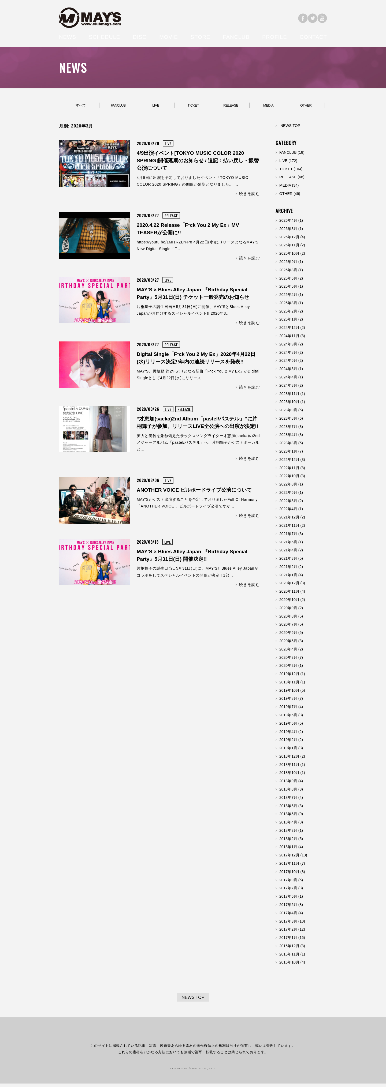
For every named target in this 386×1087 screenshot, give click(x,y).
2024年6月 (288, 364)
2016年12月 (289, 949)
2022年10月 (289, 479)
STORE (200, 37)
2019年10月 (289, 693)
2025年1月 (288, 323)
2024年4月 (288, 380)
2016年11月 (289, 957)
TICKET (193, 107)
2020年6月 (288, 636)
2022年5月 (288, 504)
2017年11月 (289, 866)
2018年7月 (288, 801)
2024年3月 (288, 388)
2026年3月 (288, 232)
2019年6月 (288, 718)
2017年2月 (288, 933)
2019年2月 (288, 743)
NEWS (67, 37)
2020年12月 (289, 586)
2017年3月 (288, 924)
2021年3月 (288, 561)
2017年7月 (288, 891)
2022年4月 (288, 512)
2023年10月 (289, 405)
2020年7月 (288, 628)
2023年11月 (289, 397)
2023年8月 (288, 421)
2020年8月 (288, 619)
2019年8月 (288, 702)
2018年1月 (288, 850)
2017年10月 (289, 875)
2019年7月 (288, 710)
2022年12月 (289, 463)
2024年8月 (288, 355)
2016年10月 (289, 966)
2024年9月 (288, 347)
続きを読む (249, 196)
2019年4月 (288, 735)
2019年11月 (289, 685)
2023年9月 (288, 413)
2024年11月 (289, 339)
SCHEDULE (104, 37)
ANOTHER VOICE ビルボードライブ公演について (194, 493)
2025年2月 (288, 314)
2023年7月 (288, 430)
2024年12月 (289, 331)
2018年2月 (288, 842)
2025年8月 (288, 273)
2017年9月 (288, 883)
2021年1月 (288, 578)
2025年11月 (289, 248)
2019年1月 (288, 751)
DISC (140, 37)
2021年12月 (289, 520)
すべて (81, 107)
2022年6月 (288, 496)
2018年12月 (289, 759)
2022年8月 (288, 487)
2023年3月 (288, 446)
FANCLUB (236, 37)
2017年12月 (289, 858)
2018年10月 (289, 776)
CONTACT (313, 37)
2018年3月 (288, 834)
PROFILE (274, 37)
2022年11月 (289, 471)
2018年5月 (288, 817)
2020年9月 (288, 611)
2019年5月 (288, 726)
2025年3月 (288, 306)
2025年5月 (288, 290)
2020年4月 (288, 652)
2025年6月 (288, 281)
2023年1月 (288, 454)
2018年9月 (288, 784)
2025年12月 (289, 240)
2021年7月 (288, 537)
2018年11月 (289, 768)
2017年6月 (288, 899)
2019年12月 (289, 677)
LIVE (155, 107)
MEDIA (268, 107)
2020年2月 (288, 669)
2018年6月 (288, 809)
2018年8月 (288, 792)
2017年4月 (288, 916)
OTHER (306, 107)
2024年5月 (288, 372)
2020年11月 (289, 594)
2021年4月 (288, 553)
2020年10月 (289, 603)
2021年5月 (288, 545)
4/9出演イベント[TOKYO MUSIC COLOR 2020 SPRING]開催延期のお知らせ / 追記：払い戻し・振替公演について (198, 163)
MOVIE (168, 37)
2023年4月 (288, 438)
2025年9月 (288, 265)
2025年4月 (288, 298)
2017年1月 (288, 941)
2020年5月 (288, 644)
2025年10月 (289, 256)
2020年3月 (288, 661)
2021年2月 (288, 570)
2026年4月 (288, 223)
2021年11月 (289, 528)
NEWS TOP (290, 129)
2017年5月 (288, 908)
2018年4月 (288, 825)
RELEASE (230, 107)
